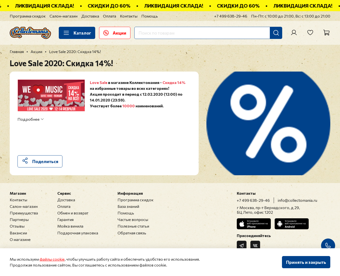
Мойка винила (70, 226)
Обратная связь (132, 232)
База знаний (128, 206)
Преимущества (24, 213)
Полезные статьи (133, 226)
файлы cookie (52, 259)
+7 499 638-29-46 (230, 16)
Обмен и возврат (72, 213)
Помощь (149, 16)
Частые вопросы (133, 219)
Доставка (90, 16)
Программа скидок (28, 16)
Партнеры (19, 219)
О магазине (20, 239)
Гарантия (65, 219)
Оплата (109, 16)
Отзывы (17, 226)
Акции (114, 33)
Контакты (128, 16)
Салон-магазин (63, 16)
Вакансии (18, 232)
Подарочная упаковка (77, 232)
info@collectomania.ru (297, 200)
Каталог (77, 32)
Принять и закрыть (306, 262)
